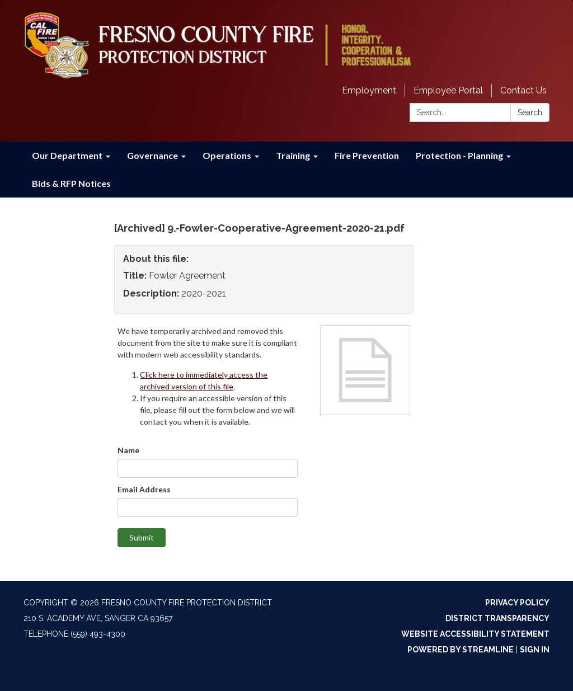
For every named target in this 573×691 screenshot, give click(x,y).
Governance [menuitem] (152, 155)
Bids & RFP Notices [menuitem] (71, 183)
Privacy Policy (517, 602)
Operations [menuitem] (227, 155)
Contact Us (523, 90)
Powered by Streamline (460, 649)
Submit (141, 537)
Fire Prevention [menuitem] (367, 155)
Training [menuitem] (293, 155)
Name (128, 450)
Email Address (144, 489)
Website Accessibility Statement (475, 633)
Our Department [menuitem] (67, 155)
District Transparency (497, 618)
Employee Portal (448, 90)
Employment (369, 90)
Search (530, 112)
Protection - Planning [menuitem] (459, 155)
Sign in (534, 649)
